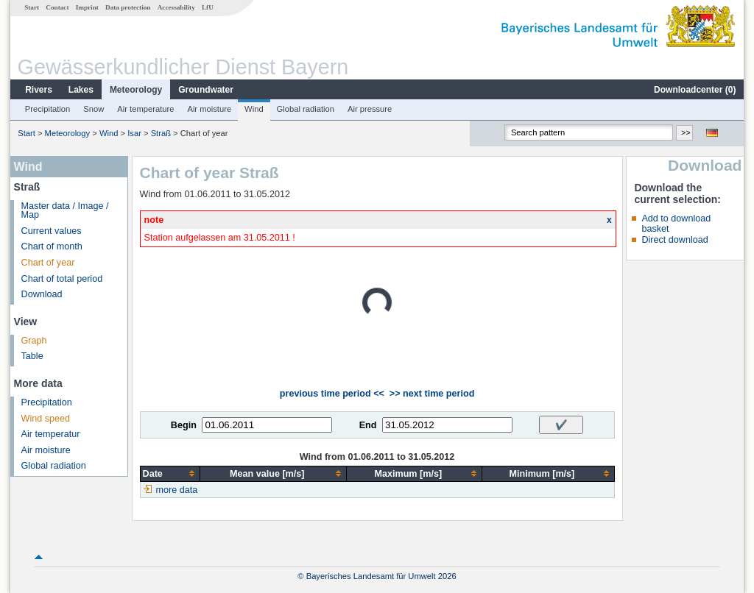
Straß (161, 133)
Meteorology (136, 90)
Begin (184, 425)
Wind (254, 108)
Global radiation (305, 108)
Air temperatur (50, 434)
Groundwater (205, 90)
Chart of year (48, 263)
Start (31, 7)
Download (42, 294)
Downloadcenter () (695, 90)
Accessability (176, 7)
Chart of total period (62, 279)
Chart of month (51, 246)
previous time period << (332, 393)
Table (32, 356)
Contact (57, 7)
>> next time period (432, 393)
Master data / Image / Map (65, 211)
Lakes (81, 90)
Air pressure (370, 108)
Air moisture (209, 108)
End (368, 425)
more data (177, 490)
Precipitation (48, 108)
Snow (93, 108)
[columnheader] (170, 473)
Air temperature (145, 108)
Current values (51, 231)
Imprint (87, 7)
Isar (134, 133)
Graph (34, 340)
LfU (208, 7)
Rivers (38, 90)
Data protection (127, 7)
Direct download (674, 240)
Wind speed (46, 418)
